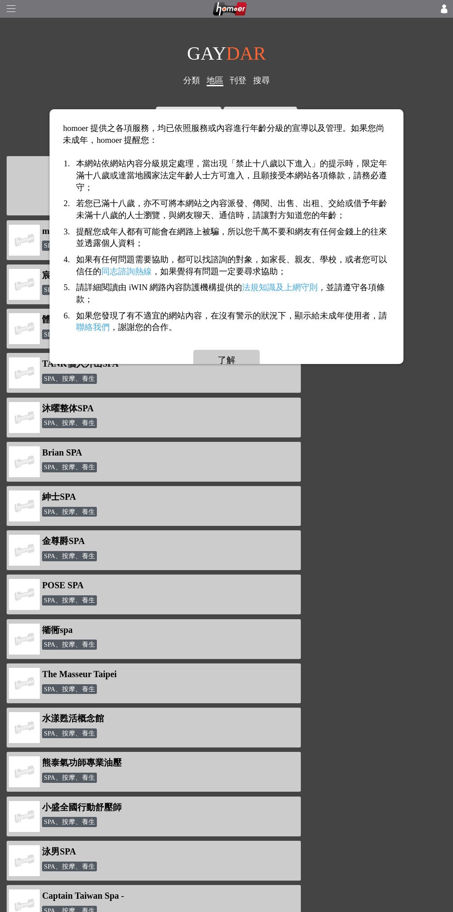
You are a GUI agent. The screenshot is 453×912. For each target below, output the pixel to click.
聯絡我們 (41, 858)
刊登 (238, 80)
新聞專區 (133, 724)
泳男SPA (283, 497)
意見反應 (41, 831)
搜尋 (261, 80)
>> (279, 634)
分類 (191, 80)
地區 (215, 80)
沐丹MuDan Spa (298, 541)
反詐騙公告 (44, 724)
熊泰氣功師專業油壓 (306, 452)
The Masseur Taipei (303, 408)
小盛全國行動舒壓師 (82, 497)
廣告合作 (41, 844)
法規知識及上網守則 (280, 287)
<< (174, 634)
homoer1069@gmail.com (261, 726)
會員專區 (133, 779)
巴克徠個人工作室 (301, 585)
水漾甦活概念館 (73, 452)
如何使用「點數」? (56, 738)
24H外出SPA (67, 585)
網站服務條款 (48, 816)
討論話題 (133, 766)
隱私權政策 (44, 803)
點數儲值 (133, 738)
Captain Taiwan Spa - (83, 541)
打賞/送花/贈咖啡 (53, 752)
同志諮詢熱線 (126, 271)
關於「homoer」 (52, 789)
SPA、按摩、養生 (69, 378)
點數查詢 (133, 752)
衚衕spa (57, 408)
